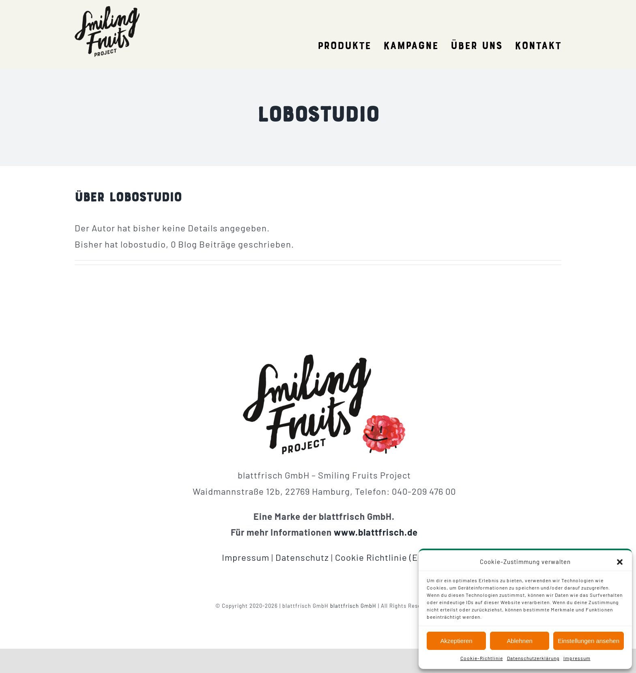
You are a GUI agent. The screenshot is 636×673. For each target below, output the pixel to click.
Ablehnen (519, 640)
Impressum (577, 658)
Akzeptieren (456, 640)
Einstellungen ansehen (588, 640)
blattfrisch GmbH (353, 605)
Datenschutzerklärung (533, 658)
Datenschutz (302, 557)
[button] (620, 562)
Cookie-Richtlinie (481, 658)
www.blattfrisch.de (376, 532)
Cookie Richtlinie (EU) (381, 557)
